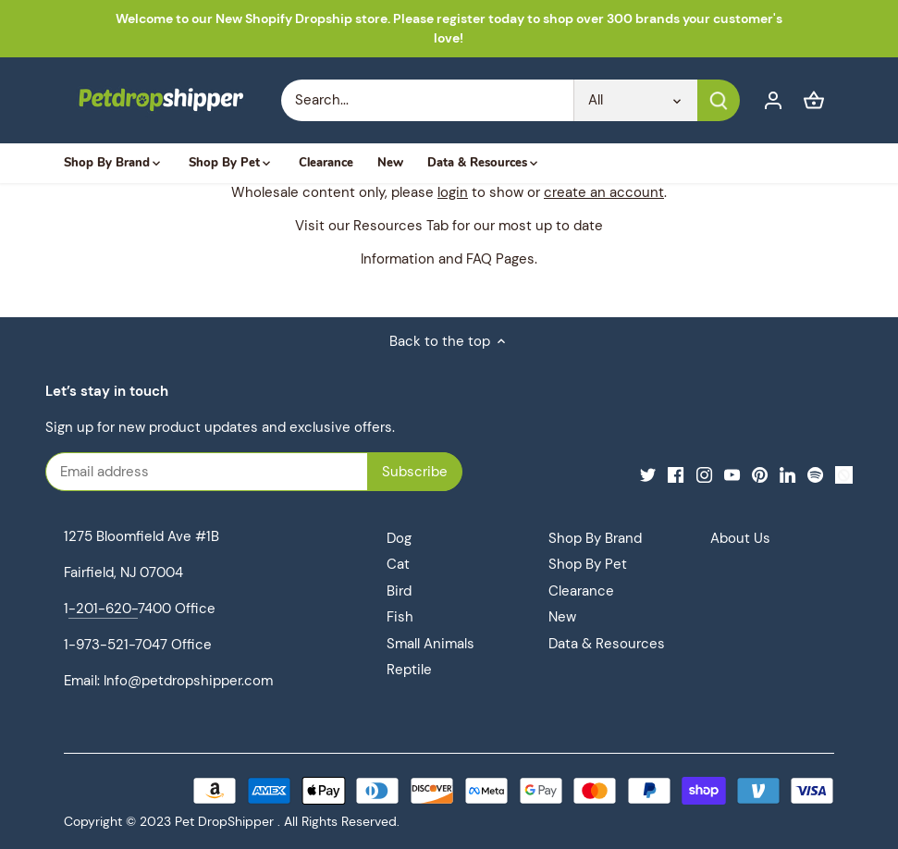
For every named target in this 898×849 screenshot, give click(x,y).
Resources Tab (401, 225)
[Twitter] (648, 474)
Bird (399, 591)
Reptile (409, 669)
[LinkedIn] (787, 474)
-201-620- (103, 608)
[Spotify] (815, 474)
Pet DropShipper (224, 822)
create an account (604, 192)
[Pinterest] (760, 474)
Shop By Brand (595, 538)
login (452, 192)
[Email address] (231, 471)
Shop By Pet (587, 564)
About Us (740, 538)
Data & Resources (606, 643)
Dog (399, 538)
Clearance (581, 591)
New (562, 617)
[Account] (773, 100)
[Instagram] (704, 474)
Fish (400, 617)
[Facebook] (675, 474)
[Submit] (717, 100)
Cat (398, 564)
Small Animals (430, 643)
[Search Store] (427, 100)
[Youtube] (732, 474)
